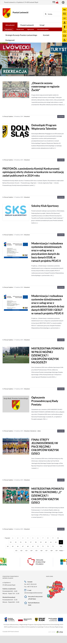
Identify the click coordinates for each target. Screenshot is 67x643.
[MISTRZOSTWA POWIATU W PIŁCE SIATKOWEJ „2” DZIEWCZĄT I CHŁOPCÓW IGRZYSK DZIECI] (16, 495)
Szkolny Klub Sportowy (45, 205)
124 (31, 550)
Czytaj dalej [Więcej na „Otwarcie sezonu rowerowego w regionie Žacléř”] (61, 116)
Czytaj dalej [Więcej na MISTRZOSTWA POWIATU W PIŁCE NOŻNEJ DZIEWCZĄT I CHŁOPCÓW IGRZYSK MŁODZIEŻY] (61, 389)
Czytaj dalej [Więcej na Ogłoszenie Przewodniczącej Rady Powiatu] (61, 431)
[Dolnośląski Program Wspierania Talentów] (16, 131)
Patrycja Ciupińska (8, 116)
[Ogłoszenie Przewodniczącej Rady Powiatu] (16, 404)
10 (58, 538)
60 (46, 542)
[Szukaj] (46, 14)
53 (10, 542)
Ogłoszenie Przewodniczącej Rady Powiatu (44, 401)
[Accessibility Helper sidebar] (63, 2)
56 (25, 542)
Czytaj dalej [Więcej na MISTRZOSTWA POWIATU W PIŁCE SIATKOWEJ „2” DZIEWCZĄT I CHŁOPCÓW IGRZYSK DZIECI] (61, 529)
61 (51, 542)
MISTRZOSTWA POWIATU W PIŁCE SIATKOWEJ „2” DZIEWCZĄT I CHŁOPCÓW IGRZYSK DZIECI (47, 495)
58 (35, 542)
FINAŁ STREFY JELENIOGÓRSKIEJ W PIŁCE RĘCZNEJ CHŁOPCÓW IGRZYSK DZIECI (45, 446)
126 (41, 550)
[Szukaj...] (55, 14)
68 (28, 546)
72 (48, 546)
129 (56, 550)
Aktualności (27, 116)
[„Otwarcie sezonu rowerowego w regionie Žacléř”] (16, 89)
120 (61, 546)
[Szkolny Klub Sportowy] (16, 212)
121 (16, 550)
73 (53, 546)
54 (15, 542)
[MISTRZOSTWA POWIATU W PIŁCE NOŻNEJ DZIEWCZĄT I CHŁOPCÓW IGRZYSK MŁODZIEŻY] (16, 355)
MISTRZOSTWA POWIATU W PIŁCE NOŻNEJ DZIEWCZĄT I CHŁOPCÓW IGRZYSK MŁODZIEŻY (47, 355)
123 (26, 550)
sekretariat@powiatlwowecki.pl (33, 592)
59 (40, 542)
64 (7, 546)
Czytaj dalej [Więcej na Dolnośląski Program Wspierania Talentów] (61, 160)
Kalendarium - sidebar (35, 431)
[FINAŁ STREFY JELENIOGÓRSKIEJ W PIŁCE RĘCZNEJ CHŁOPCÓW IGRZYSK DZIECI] (16, 446)
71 (43, 546)
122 (21, 550)
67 (23, 546)
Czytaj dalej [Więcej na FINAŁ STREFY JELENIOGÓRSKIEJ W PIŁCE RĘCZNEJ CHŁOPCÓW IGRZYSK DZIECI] (61, 480)
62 (56, 542)
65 (12, 546)
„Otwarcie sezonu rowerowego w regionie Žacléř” (45, 86)
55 (20, 542)
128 (51, 550)
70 (38, 546)
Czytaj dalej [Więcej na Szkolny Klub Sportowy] (61, 234)
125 (36, 550)
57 (30, 542)
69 (33, 546)
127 (46, 550)
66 (17, 546)
